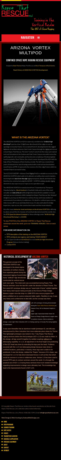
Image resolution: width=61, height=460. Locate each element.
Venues (6, 433)
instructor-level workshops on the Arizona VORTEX (31, 209)
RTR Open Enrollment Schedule (16, 214)
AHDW (23, 217)
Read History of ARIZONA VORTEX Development (30, 70)
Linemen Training (9, 428)
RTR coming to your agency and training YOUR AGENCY (27, 237)
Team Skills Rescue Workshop (45, 311)
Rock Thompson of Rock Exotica (45, 66)
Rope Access (7, 430)
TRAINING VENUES (38, 223)
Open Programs (8, 425)
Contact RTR (11, 244)
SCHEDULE (25, 239)
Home (5, 422)
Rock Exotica (21, 190)
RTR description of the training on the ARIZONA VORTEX (27, 234)
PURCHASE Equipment (10, 442)
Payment (6, 451)
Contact (6, 448)
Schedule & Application (11, 439)
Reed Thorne (17, 66)
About (6, 445)
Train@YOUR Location (10, 436)
